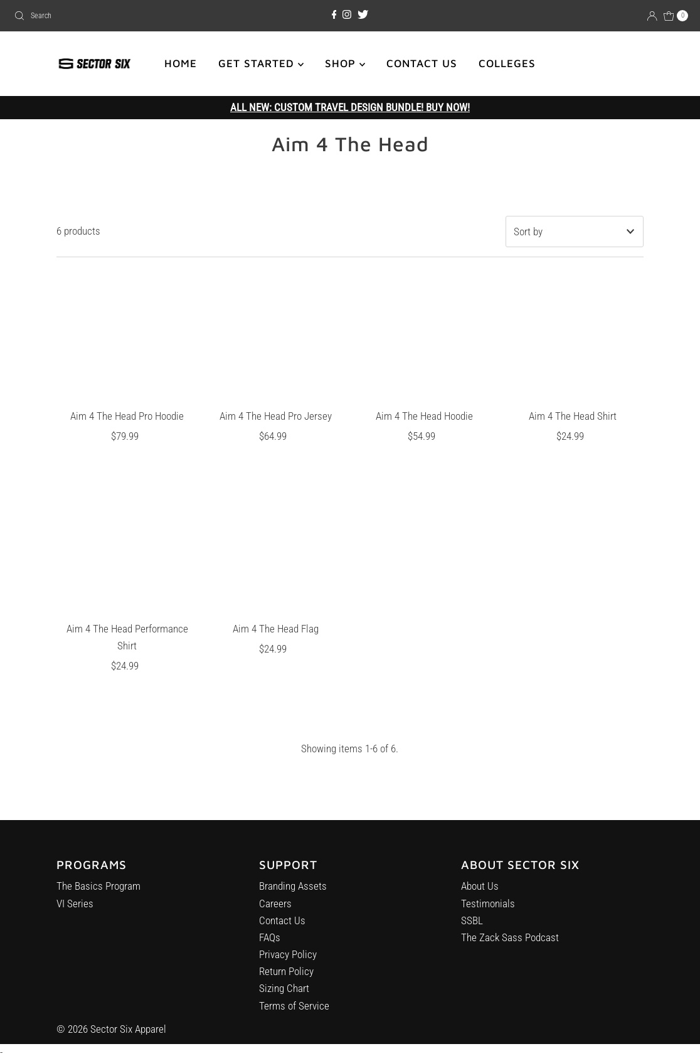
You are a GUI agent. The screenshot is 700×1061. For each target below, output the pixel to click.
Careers (275, 911)
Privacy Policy (288, 962)
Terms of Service (294, 1013)
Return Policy (286, 979)
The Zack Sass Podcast (510, 950)
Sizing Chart (284, 996)
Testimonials (488, 916)
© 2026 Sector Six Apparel (111, 1029)
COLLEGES (507, 63)
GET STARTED (261, 63)
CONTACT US (421, 63)
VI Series (74, 908)
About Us (480, 899)
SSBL (472, 933)
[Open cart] (676, 15)
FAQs (269, 945)
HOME (180, 63)
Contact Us (282, 928)
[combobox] (119, 15)
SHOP (345, 63)
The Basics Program (98, 891)
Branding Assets (293, 894)
